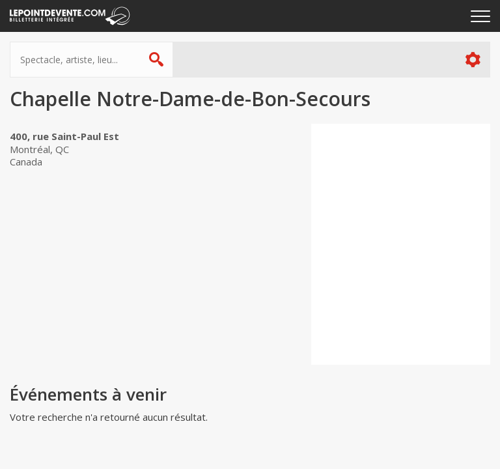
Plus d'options (472, 60)
